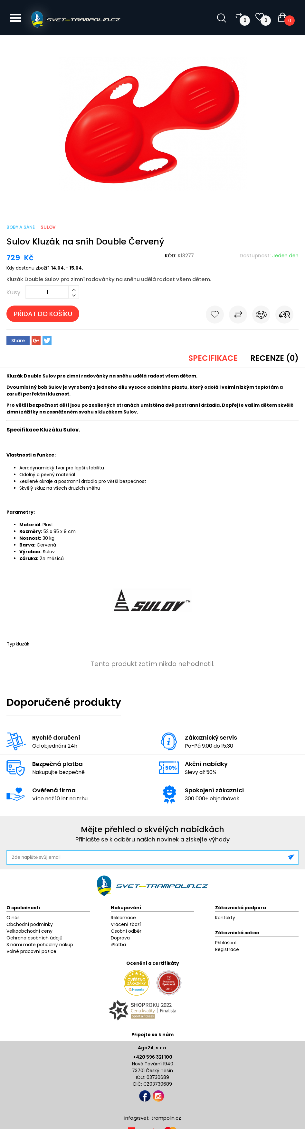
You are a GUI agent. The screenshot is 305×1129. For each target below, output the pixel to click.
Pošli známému (284, 316)
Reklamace (123, 917)
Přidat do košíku (43, 313)
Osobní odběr (126, 931)
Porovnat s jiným (238, 316)
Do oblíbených (215, 316)
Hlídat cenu (261, 316)
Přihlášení (225, 942)
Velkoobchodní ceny (29, 931)
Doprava (120, 938)
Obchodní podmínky (29, 924)
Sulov (48, 227)
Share (18, 340)
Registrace (227, 949)
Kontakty (225, 917)
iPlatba (118, 944)
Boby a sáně (20, 227)
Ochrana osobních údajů (34, 938)
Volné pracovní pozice (31, 951)
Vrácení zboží (126, 924)
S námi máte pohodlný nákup (39, 944)
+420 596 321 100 (152, 1057)
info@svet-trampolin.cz (152, 1118)
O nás (13, 917)
